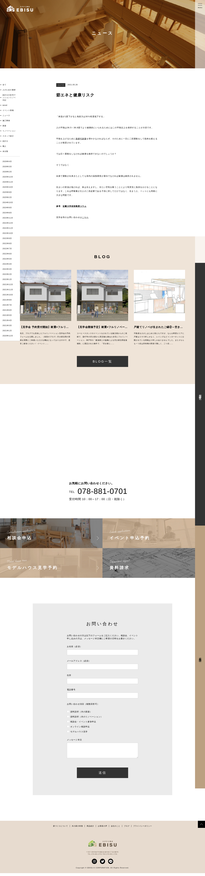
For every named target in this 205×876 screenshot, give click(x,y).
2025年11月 (8, 182)
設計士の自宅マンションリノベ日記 (9, 97)
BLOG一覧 (102, 361)
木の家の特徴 (77, 829)
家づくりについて (60, 829)
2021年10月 (8, 295)
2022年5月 (7, 259)
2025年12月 (8, 177)
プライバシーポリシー (142, 829)
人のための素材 (9, 90)
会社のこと (115, 829)
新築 (4, 126)
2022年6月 (7, 254)
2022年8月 (7, 243)
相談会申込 (200, 394)
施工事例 (6, 121)
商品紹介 (90, 829)
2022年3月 (7, 269)
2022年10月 (8, 233)
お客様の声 (102, 829)
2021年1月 (7, 331)
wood (5, 105)
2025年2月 (7, 197)
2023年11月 (8, 218)
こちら (85, 217)
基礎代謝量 (81, 139)
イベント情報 (8, 110)
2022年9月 (7, 238)
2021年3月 (7, 326)
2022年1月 (7, 279)
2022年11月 (8, 228)
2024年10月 (8, 202)
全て (4, 85)
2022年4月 (7, 264)
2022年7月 (7, 249)
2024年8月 (7, 213)
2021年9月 (7, 300)
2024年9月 (7, 208)
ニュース (6, 115)
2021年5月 (7, 315)
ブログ (127, 829)
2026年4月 (7, 161)
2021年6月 (7, 310)
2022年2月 (7, 274)
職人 (4, 146)
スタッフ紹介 (8, 136)
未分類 (5, 151)
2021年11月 (8, 290)
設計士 (5, 141)
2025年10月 (8, 187)
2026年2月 (7, 172)
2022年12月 (8, 223)
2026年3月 (7, 167)
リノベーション (9, 131)
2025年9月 (7, 192)
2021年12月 (8, 284)
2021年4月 (7, 320)
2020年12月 (8, 336)
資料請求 (200, 657)
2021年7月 (7, 305)
